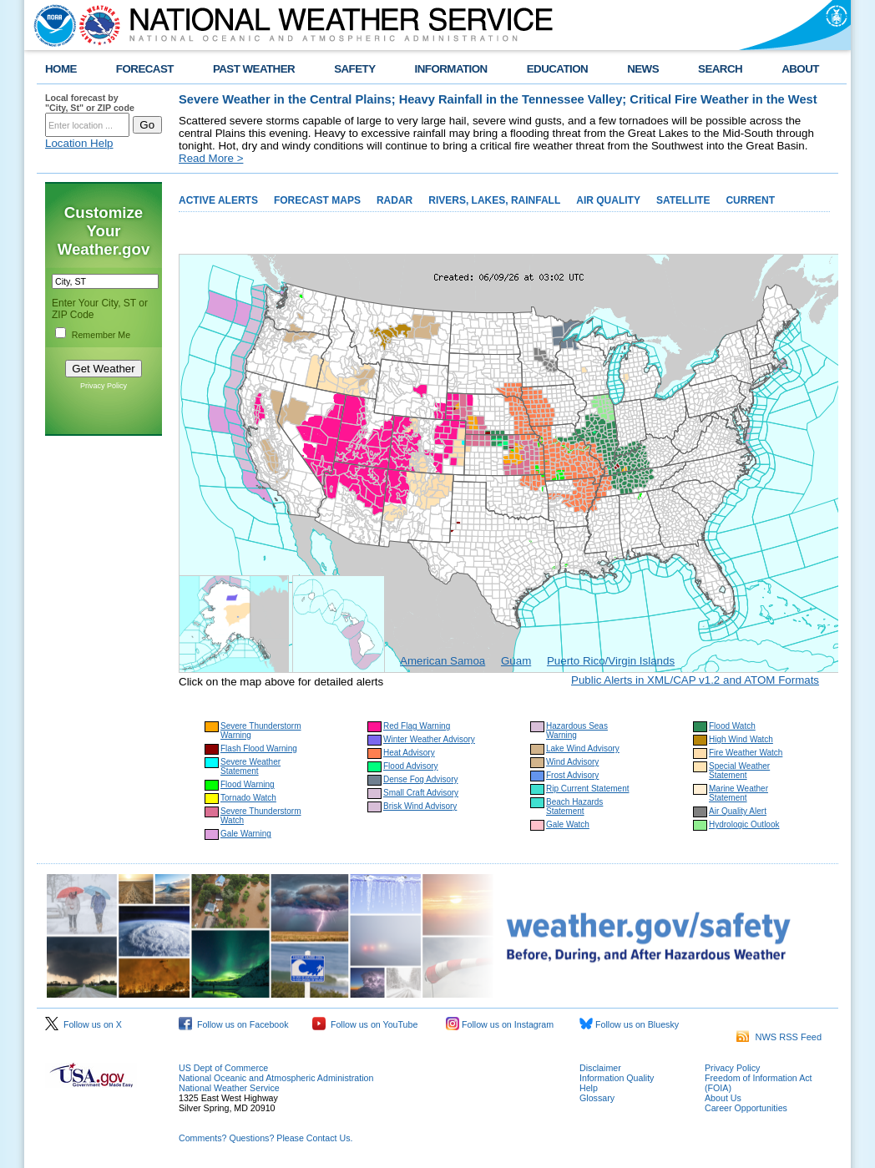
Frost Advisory (572, 775)
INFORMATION (451, 69)
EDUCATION (557, 69)
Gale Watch (567, 824)
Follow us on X (83, 1024)
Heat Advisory (409, 752)
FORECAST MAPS (317, 200)
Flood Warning (247, 784)
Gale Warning (245, 833)
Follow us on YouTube (364, 1024)
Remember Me (101, 335)
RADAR (394, 200)
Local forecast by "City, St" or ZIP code (89, 103)
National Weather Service (229, 1088)
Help (588, 1088)
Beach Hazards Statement (574, 806)
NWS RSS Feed (779, 1037)
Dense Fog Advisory (420, 779)
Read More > (211, 158)
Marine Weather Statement (738, 793)
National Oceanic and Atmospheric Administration (276, 1078)
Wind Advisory (572, 761)
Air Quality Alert (737, 811)
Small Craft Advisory (420, 792)
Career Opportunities (746, 1108)
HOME (61, 69)
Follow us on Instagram (500, 1024)
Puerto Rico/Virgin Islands (611, 661)
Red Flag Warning (416, 726)
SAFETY (354, 69)
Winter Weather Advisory (429, 739)
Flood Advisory (410, 766)
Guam (516, 661)
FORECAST (145, 69)
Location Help (79, 143)
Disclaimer (600, 1068)
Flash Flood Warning (258, 748)
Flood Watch (732, 726)
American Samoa (442, 661)
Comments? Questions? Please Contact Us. (265, 1138)
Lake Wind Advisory (583, 748)
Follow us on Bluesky (629, 1024)
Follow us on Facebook (234, 1024)
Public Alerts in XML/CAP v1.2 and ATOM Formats (695, 680)
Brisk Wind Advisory (420, 806)
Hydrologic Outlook (744, 824)
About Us (723, 1098)
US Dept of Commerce (223, 1068)
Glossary (597, 1098)
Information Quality (616, 1078)
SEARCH (720, 69)
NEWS (643, 69)
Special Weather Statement (739, 770)
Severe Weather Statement (250, 766)
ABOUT (800, 69)
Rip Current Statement (588, 788)
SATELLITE (683, 200)
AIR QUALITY (608, 200)
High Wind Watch (741, 739)
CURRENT (750, 200)
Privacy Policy (103, 386)
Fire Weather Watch (745, 752)
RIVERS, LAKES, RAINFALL (494, 200)
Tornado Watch (248, 797)
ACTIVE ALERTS (218, 200)
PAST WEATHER (254, 69)
